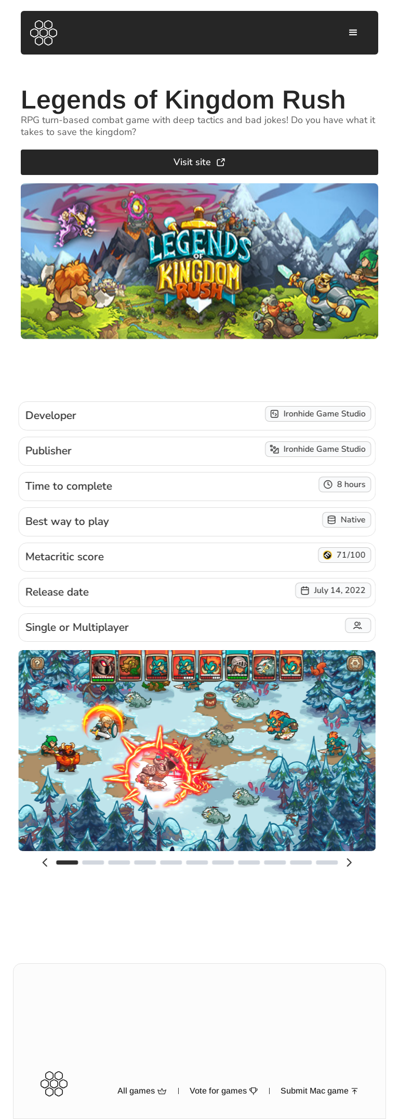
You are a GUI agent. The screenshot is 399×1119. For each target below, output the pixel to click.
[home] (43, 33)
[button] (353, 32)
